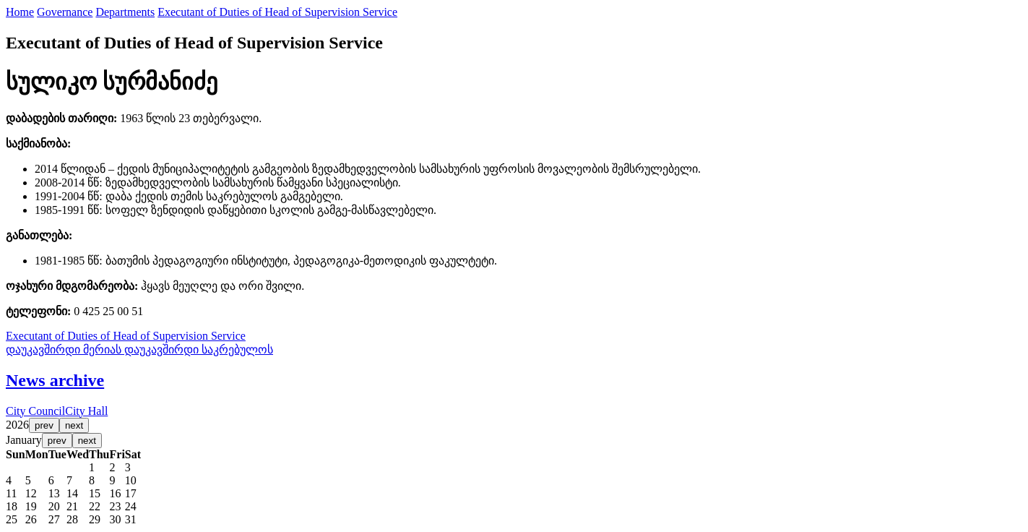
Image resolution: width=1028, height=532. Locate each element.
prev (44, 425)
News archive (55, 380)
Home (20, 12)
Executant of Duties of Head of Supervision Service (277, 12)
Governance (64, 12)
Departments (125, 12)
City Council (35, 411)
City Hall (86, 411)
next (74, 425)
